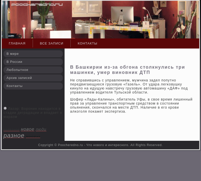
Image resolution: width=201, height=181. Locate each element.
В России (14, 62)
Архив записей (19, 78)
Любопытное (17, 70)
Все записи (52, 43)
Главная (17, 43)
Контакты (87, 43)
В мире (13, 54)
